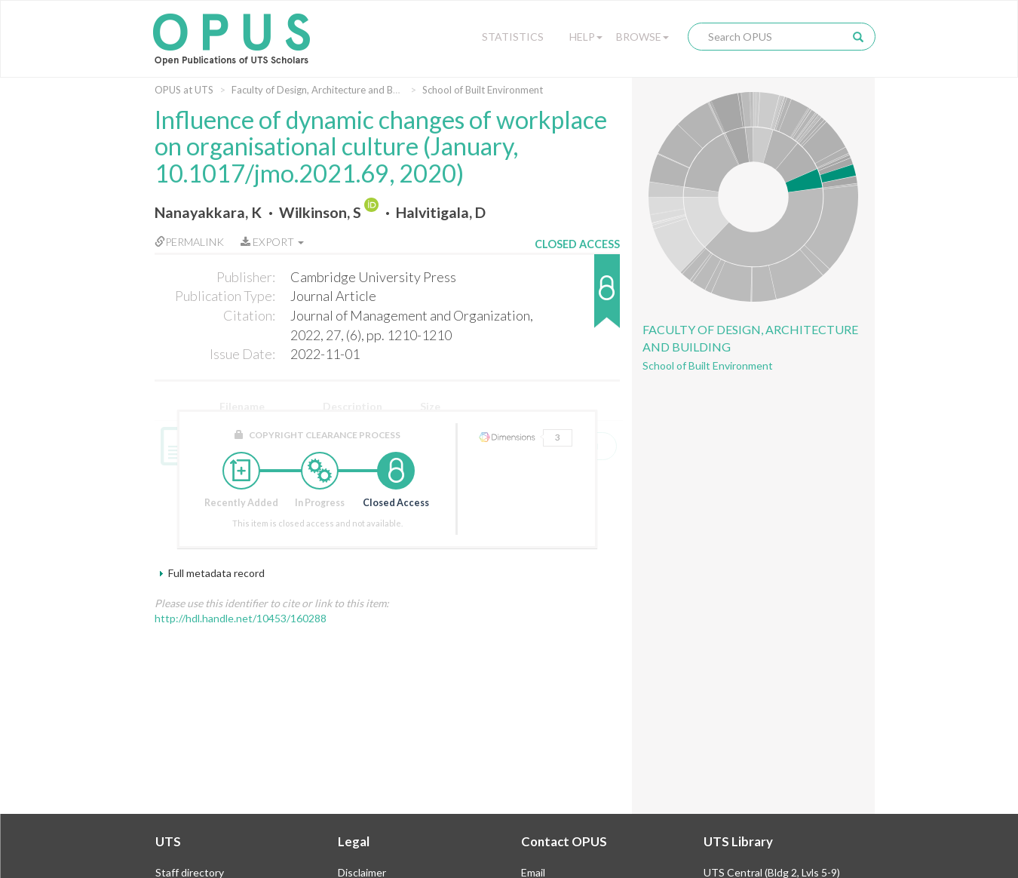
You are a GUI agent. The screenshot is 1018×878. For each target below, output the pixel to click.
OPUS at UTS (184, 90)
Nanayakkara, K (208, 212)
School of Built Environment (482, 90)
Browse (642, 36)
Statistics (513, 36)
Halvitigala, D (441, 212)
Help (586, 36)
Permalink (189, 241)
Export (272, 241)
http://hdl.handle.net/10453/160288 (241, 618)
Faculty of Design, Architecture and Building (327, 90)
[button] (577, 298)
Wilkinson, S (320, 212)
